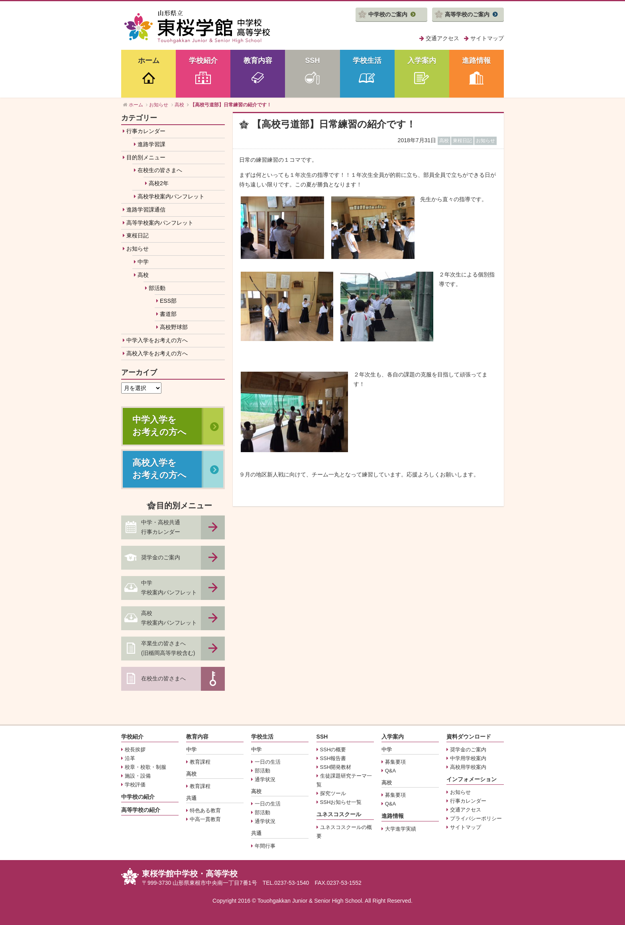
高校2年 (159, 183)
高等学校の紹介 (140, 810)
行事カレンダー (145, 131)
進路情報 (476, 61)
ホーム (148, 61)
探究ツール (333, 793)
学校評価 (135, 785)
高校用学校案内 (468, 767)
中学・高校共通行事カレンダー (160, 527)
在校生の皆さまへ (160, 170)
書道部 (168, 314)
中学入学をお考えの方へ (157, 340)
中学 (143, 262)
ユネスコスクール (338, 814)
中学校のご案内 (387, 14)
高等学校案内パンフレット (159, 222)
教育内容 (258, 61)
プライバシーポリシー (476, 818)
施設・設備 (138, 776)
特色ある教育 (205, 810)
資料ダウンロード (468, 736)
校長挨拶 (135, 750)
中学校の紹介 (138, 797)
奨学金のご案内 (160, 557)
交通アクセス (442, 38)
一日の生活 (268, 762)
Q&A (390, 771)
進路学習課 (151, 144)
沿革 (130, 758)
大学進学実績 (400, 829)
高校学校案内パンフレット (171, 196)
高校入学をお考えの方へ (157, 353)
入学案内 (421, 61)
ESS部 (168, 301)
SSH (312, 61)
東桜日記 (137, 235)
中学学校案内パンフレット (169, 588)
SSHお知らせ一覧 (341, 802)
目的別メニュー (145, 157)
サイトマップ (487, 38)
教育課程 (200, 762)
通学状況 (265, 779)
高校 (143, 275)
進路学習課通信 (145, 209)
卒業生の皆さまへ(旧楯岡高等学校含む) (168, 648)
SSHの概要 (333, 750)
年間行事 (265, 846)
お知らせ (137, 248)
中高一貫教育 (205, 819)
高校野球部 (174, 327)
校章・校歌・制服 (145, 767)
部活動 (157, 288)
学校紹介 (203, 61)
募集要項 (395, 762)
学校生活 (367, 61)
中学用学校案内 (468, 758)
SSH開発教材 (336, 767)
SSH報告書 (333, 758)
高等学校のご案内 (467, 14)
